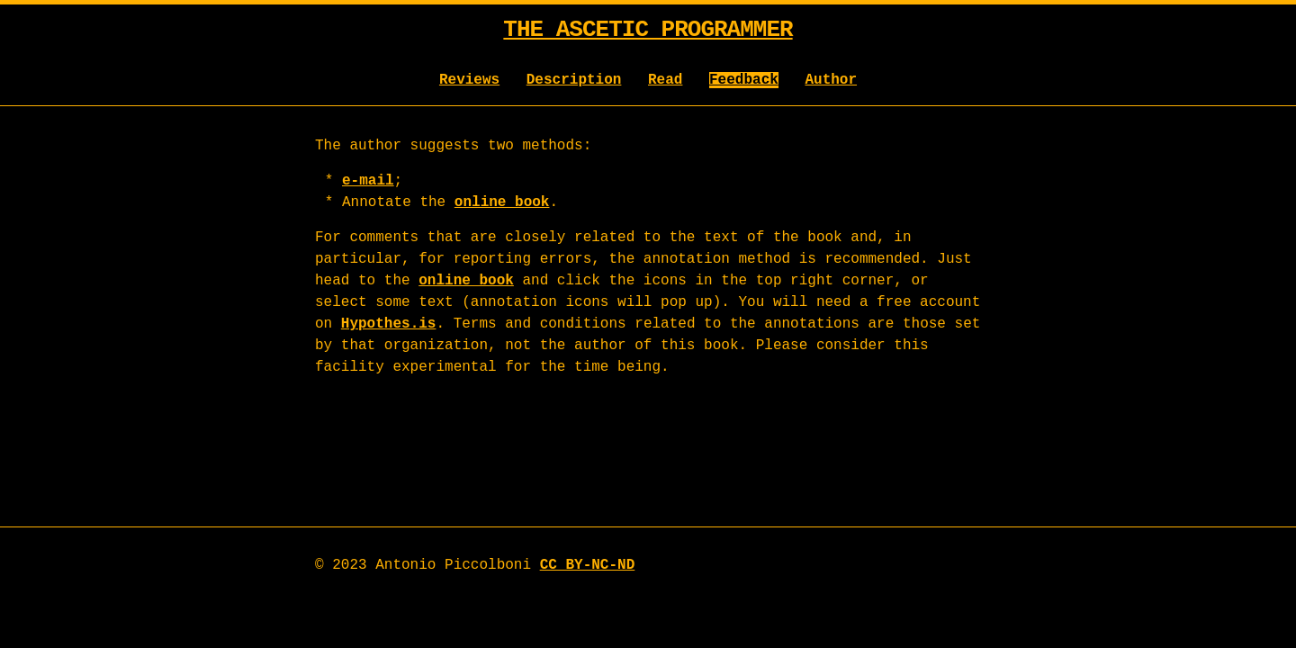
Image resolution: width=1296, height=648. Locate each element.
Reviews (469, 80)
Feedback (743, 80)
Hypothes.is (388, 324)
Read (665, 80)
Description (574, 80)
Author (831, 80)
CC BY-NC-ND (587, 565)
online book (502, 202)
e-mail (368, 181)
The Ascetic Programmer (647, 29)
